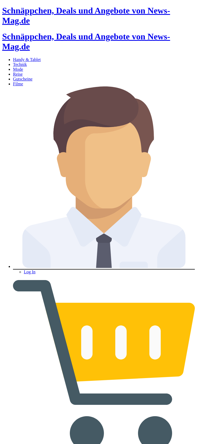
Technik (20, 64)
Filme (18, 84)
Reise (18, 74)
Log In (29, 272)
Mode (18, 69)
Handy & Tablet (27, 59)
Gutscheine (22, 79)
